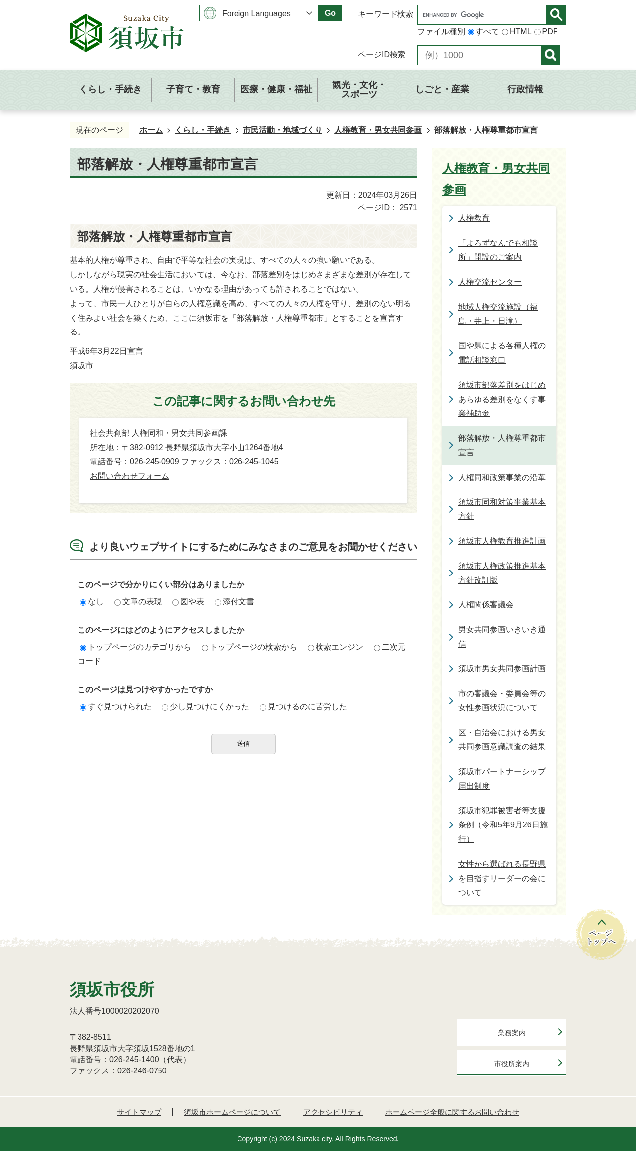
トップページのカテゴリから (135, 647)
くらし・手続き (203, 130)
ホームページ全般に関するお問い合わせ (452, 1112)
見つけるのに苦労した (303, 706)
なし (92, 601)
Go (330, 13)
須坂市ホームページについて (232, 1112)
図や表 (188, 601)
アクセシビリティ (333, 1112)
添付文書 (234, 601)
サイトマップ (139, 1112)
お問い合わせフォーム (129, 476)
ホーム (151, 130)
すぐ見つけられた (116, 706)
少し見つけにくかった (205, 706)
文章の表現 (138, 601)
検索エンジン (335, 647)
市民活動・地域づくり (282, 130)
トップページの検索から (249, 647)
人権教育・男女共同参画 (378, 130)
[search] (484, 14)
